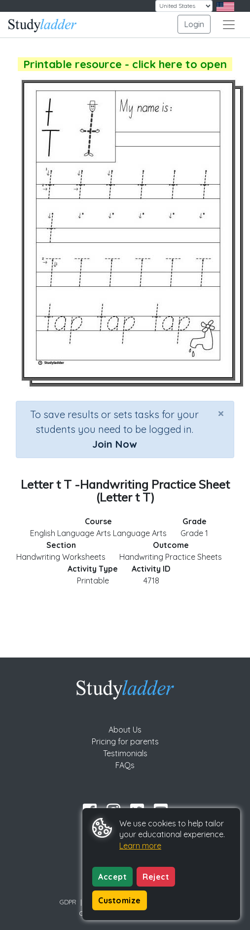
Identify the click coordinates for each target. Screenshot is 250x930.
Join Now (114, 444)
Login (194, 24)
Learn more (140, 846)
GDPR (68, 902)
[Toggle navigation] (228, 24)
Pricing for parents (125, 741)
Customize (119, 900)
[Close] (221, 413)
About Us (125, 730)
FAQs (125, 765)
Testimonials (125, 753)
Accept (112, 877)
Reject (156, 877)
